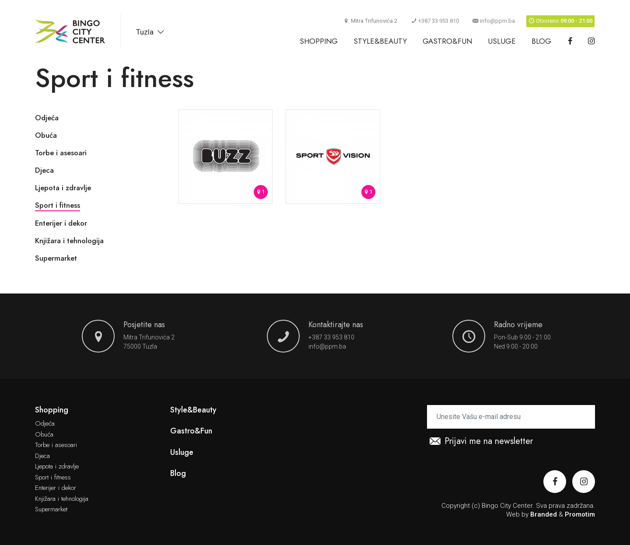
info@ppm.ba (493, 20)
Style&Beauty (380, 41)
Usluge (502, 41)
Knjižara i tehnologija (69, 240)
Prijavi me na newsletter (481, 441)
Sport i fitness (57, 205)
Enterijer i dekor (61, 223)
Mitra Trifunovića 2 (149, 337)
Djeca (44, 170)
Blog (541, 41)
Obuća (46, 135)
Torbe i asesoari (61, 152)
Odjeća (47, 117)
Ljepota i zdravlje (63, 187)
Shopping (319, 41)
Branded (543, 514)
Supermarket (56, 258)
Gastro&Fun (447, 41)
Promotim (580, 514)
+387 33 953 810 (435, 20)
